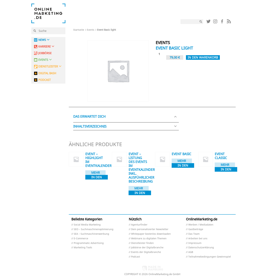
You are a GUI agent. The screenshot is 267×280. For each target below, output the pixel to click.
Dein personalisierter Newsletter (149, 229)
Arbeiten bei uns (197, 238)
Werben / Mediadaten (200, 224)
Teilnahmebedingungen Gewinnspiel (209, 256)
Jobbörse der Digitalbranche (147, 247)
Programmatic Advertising (89, 243)
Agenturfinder (139, 224)
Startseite (78, 29)
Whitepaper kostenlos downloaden (151, 233)
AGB (190, 252)
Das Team (194, 233)
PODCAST (44, 80)
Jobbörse (45, 53)
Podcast (135, 256)
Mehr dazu (95, 172)
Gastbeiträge (195, 229)
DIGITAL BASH (47, 73)
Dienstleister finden (142, 243)
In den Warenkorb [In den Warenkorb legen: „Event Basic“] (182, 165)
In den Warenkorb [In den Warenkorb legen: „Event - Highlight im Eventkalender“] (96, 177)
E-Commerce (81, 238)
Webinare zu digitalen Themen (149, 238)
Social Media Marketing (87, 224)
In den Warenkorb (203, 57)
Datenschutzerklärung (201, 247)
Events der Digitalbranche (146, 252)
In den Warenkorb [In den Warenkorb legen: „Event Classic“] (225, 169)
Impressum (194, 243)
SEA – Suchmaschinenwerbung (91, 233)
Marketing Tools (83, 247)
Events (90, 29)
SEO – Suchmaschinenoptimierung (93, 229)
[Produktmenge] (161, 54)
